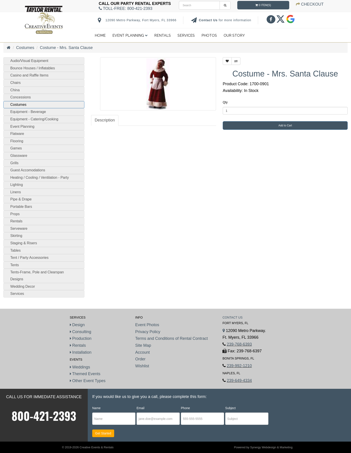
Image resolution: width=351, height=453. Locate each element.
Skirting (16, 236)
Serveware (18, 228)
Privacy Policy (147, 332)
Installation (81, 352)
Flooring (16, 141)
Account (142, 352)
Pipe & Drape (21, 199)
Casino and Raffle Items (29, 75)
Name (96, 408)
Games (16, 148)
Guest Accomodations (27, 170)
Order (140, 359)
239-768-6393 (239, 344)
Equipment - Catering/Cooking (34, 119)
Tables (15, 250)
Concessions (20, 97)
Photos (209, 35)
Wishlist (142, 366)
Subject (230, 408)
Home (100, 35)
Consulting (80, 332)
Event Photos (147, 325)
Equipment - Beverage (28, 112)
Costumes (25, 47)
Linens (15, 192)
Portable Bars (21, 206)
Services (186, 35)
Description (105, 120)
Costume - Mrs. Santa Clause (66, 47)
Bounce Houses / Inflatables (32, 68)
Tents (14, 265)
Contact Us (209, 20)
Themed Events (85, 374)
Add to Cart (285, 125)
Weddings (80, 367)
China (15, 90)
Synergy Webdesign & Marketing (271, 447)
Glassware (18, 155)
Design (77, 325)
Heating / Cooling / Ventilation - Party (39, 177)
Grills (14, 163)
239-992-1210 (239, 366)
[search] (199, 5)
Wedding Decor (22, 286)
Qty (225, 102)
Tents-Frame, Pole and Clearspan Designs (37, 275)
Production (81, 338)
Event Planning (130, 35)
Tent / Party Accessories (29, 257)
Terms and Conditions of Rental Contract (171, 338)
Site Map (143, 345)
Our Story (234, 35)
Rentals (162, 35)
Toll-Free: (125, 8)
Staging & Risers (23, 243)
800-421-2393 (44, 415)
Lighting (16, 185)
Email (140, 408)
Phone (185, 408)
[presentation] (297, 419)
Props (15, 214)
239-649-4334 (239, 380)
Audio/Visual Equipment (29, 61)
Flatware (17, 134)
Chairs (15, 83)
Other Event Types (88, 381)
